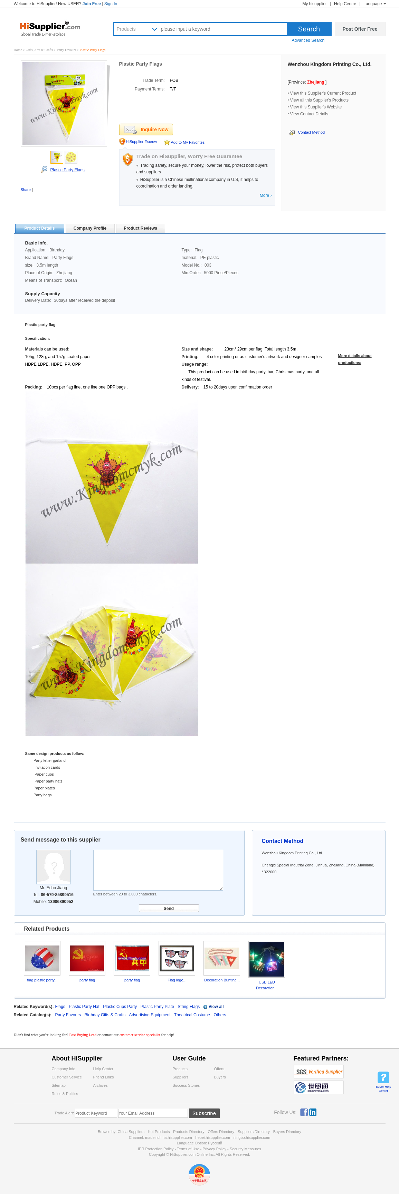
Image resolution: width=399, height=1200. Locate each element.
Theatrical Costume (192, 1014)
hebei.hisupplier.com (213, 1137)
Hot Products (159, 1132)
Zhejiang (315, 82)
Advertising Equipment (150, 1014)
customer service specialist (140, 1035)
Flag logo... (177, 980)
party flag (87, 980)
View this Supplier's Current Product (323, 93)
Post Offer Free (359, 29)
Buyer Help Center (383, 1089)
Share (26, 190)
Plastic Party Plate (157, 1006)
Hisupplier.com (55, 28)
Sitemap (59, 1085)
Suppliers (181, 1077)
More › (266, 195)
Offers (219, 1069)
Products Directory (189, 1132)
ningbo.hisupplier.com (252, 1137)
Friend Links (103, 1077)
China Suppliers (130, 1132)
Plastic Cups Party (120, 1006)
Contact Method (311, 132)
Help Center (103, 1069)
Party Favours (67, 50)
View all (216, 1006)
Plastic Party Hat (84, 1006)
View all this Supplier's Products (319, 100)
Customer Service (67, 1077)
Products (126, 29)
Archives (100, 1085)
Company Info (63, 1069)
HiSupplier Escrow (141, 142)
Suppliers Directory (254, 1132)
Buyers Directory (287, 1132)
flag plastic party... (42, 980)
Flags (60, 1006)
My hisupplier (314, 3)
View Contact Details (309, 114)
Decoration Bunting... (222, 980)
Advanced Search (308, 40)
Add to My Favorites (188, 142)
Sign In (110, 3)
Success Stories (186, 1085)
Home (18, 50)
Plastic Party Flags (67, 169)
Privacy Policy (214, 1149)
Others (219, 1014)
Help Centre (345, 3)
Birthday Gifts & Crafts (106, 1014)
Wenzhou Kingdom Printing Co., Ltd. (330, 64)
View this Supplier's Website (316, 107)
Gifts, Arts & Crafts (40, 50)
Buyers (220, 1077)
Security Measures (245, 1149)
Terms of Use (188, 1149)
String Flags (189, 1006)
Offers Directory (221, 1132)
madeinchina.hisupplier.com (168, 1137)
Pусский (215, 1143)
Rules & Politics (65, 1094)
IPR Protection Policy (155, 1149)
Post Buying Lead (83, 1035)
